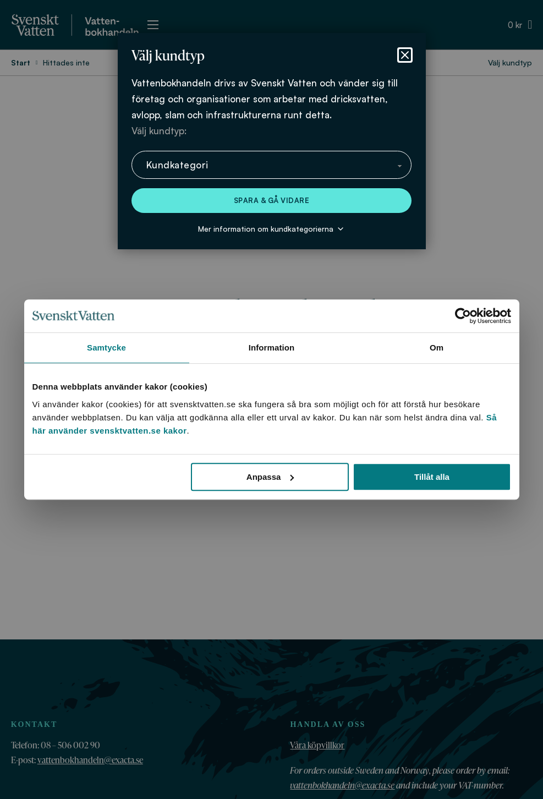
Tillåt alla (431, 476)
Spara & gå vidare (272, 200)
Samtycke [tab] (106, 347)
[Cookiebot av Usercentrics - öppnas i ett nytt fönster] (463, 316)
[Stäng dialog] (405, 55)
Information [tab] (272, 347)
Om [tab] (436, 347)
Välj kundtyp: (159, 130)
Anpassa (270, 476)
